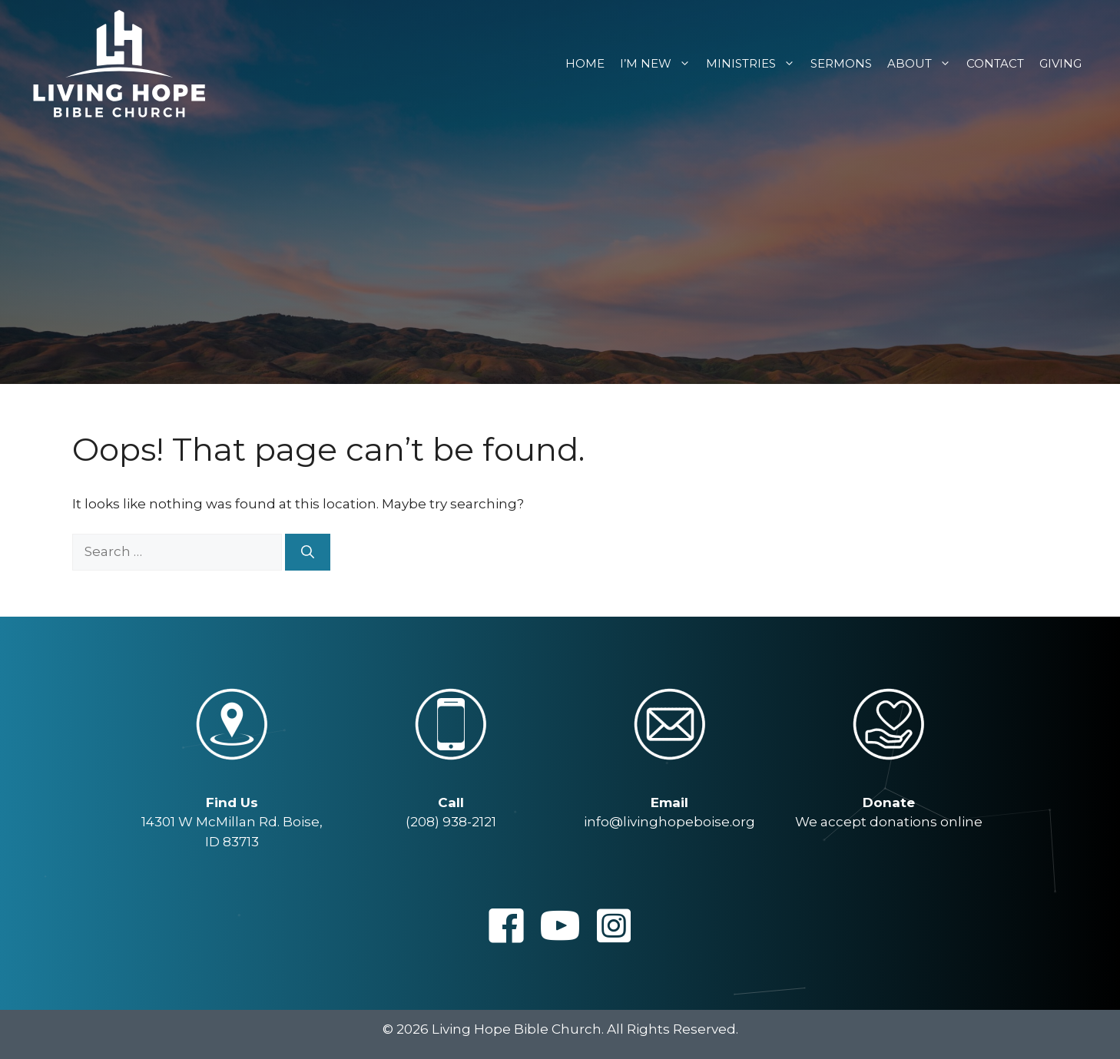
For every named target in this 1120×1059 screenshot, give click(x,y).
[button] (506, 925)
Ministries (754, 63)
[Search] (307, 552)
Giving (1060, 63)
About (923, 63)
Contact (995, 63)
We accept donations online (888, 821)
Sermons (841, 63)
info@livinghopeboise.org (669, 821)
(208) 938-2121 (451, 821)
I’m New (659, 63)
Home (585, 63)
